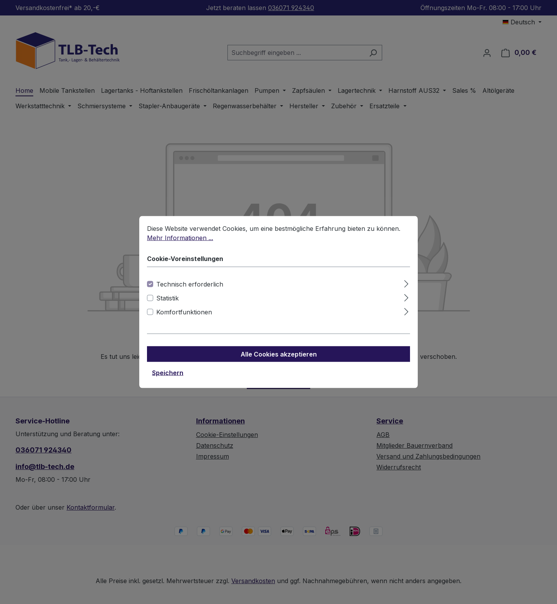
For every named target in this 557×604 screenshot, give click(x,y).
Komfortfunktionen (184, 318)
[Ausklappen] (406, 289)
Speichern (167, 379)
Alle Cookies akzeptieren (279, 361)
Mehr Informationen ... (180, 244)
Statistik (167, 305)
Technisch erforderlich (189, 291)
